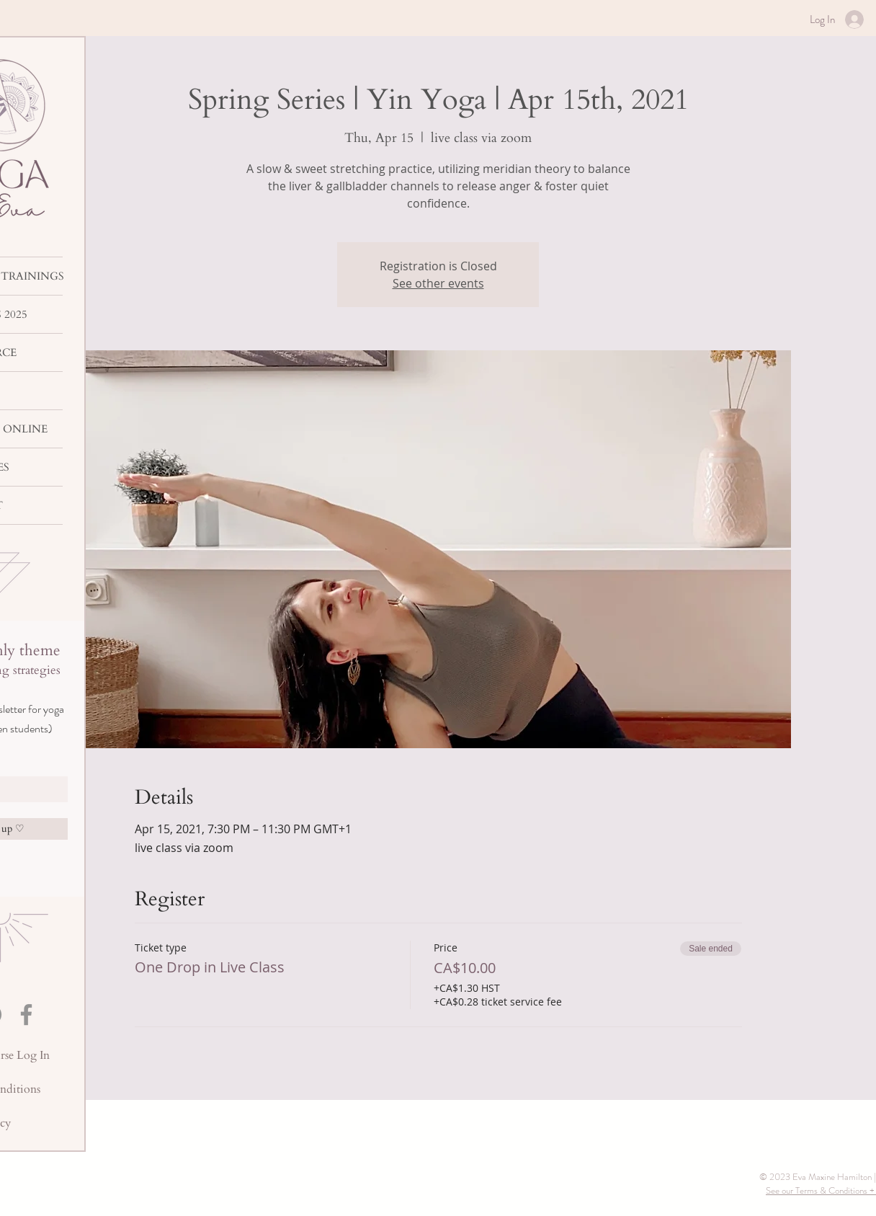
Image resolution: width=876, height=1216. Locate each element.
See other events (438, 283)
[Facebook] (26, 1014)
